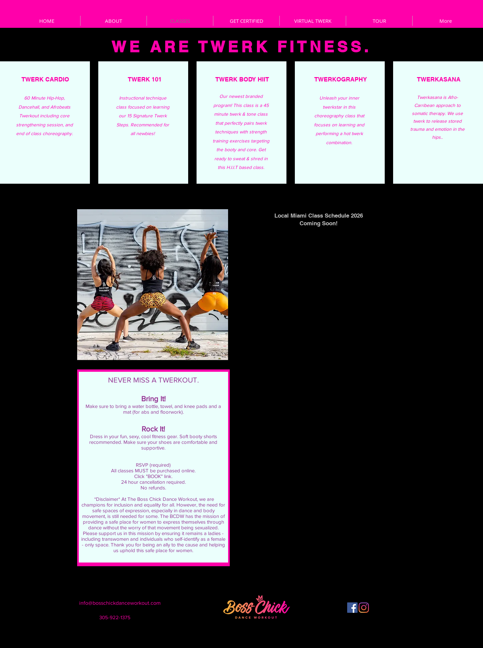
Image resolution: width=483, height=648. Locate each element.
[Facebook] (352, 607)
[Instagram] (364, 607)
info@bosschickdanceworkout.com (120, 603)
